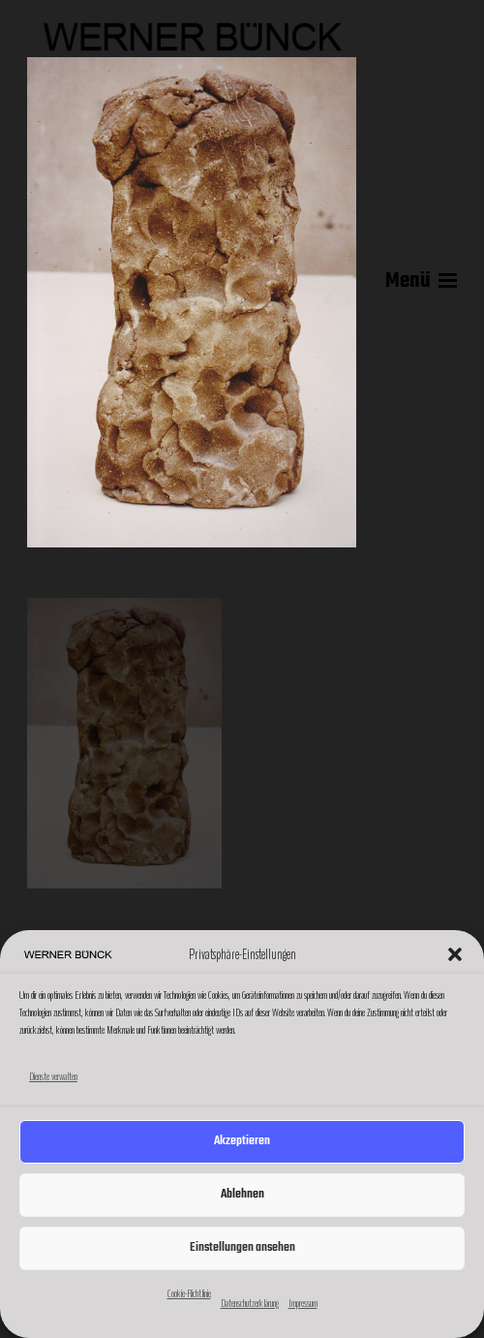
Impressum (303, 1303)
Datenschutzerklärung (250, 1303)
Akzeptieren (242, 1141)
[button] (455, 954)
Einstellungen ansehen (242, 1247)
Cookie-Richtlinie (189, 1293)
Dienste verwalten (53, 1076)
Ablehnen (242, 1194)
